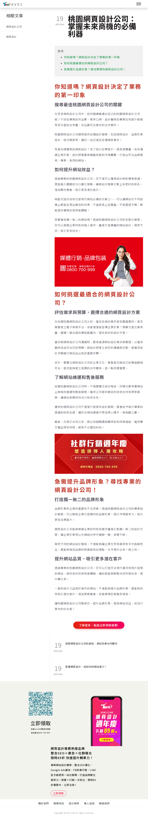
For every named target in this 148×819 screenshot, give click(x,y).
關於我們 (43, 803)
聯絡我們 (104, 803)
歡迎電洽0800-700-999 (40, 733)
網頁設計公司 (14, 26)
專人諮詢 (89, 803)
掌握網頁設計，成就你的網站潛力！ (86, 666)
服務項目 (59, 803)
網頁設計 (11, 37)
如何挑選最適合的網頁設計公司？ (86, 63)
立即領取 (40, 723)
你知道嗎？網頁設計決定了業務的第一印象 (92, 57)
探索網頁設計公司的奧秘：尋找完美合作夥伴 (91, 643)
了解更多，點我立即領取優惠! (99, 625)
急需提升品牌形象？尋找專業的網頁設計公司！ (95, 69)
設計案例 (74, 803)
